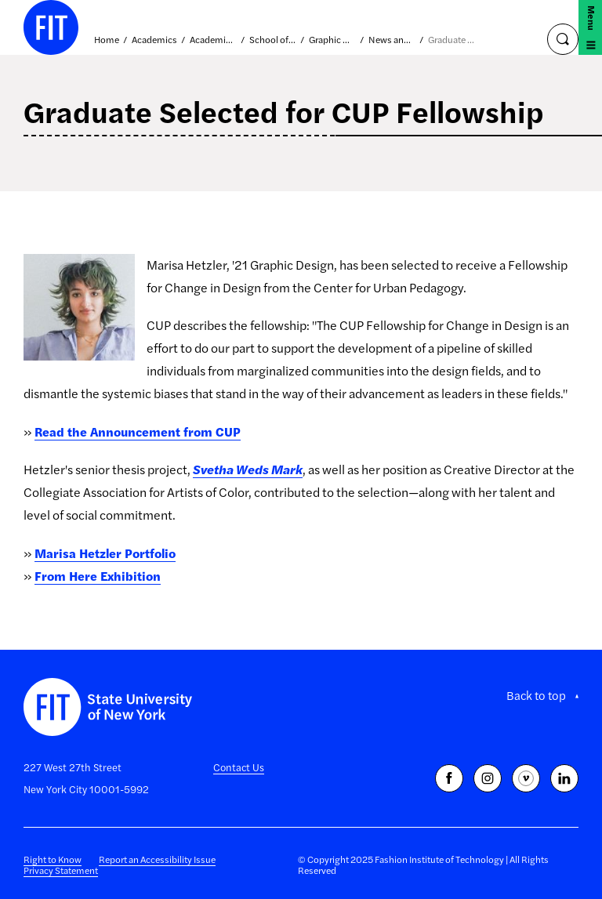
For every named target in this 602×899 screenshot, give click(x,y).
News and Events (391, 40)
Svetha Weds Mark (248, 469)
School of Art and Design (272, 40)
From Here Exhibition (97, 576)
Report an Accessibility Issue (157, 859)
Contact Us (238, 766)
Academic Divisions (213, 40)
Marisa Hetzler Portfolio (105, 553)
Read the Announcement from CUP (137, 431)
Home (106, 40)
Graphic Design (332, 40)
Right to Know (53, 859)
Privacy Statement (61, 870)
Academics (154, 40)
